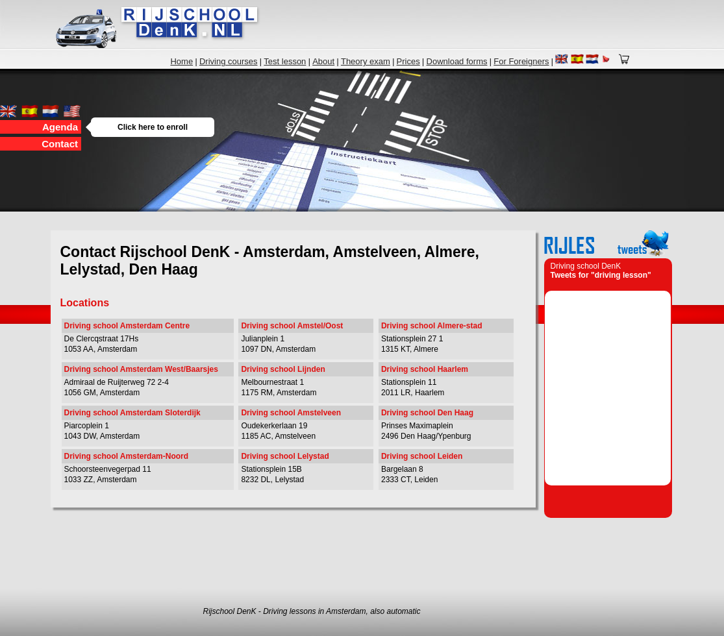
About (323, 61)
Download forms (457, 61)
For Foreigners (521, 61)
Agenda (61, 127)
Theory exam (365, 61)
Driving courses (228, 61)
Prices (408, 61)
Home (181, 61)
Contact (60, 143)
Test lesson (285, 61)
